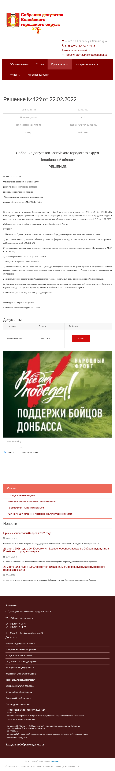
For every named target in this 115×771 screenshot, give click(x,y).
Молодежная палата (86, 64)
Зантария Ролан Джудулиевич (19, 667)
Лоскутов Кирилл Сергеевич (18, 655)
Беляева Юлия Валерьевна (18, 692)
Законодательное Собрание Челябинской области (32, 501)
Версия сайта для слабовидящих (86, 54)
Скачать (81, 338)
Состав (40, 64)
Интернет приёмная (38, 74)
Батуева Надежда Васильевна (20, 643)
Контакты (15, 74)
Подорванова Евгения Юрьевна (20, 649)
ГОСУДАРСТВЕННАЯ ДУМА (21, 495)
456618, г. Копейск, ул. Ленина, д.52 (26, 633)
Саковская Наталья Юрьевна (19, 686)
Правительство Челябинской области (26, 507)
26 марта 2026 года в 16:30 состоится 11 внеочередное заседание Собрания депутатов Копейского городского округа (56, 550)
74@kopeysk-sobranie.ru (21, 618)
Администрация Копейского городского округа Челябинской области (40, 514)
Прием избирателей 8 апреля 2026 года (27, 533)
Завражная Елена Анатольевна (20, 673)
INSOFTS (55, 761)
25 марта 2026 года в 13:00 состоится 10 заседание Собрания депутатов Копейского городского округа (54, 568)
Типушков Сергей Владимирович (21, 661)
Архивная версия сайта (76, 50)
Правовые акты (59, 64)
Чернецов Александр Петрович (20, 680)
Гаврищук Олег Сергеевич (18, 698)
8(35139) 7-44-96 (18, 627)
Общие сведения (19, 64)
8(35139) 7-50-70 (75, 45)
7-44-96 (91, 45)
